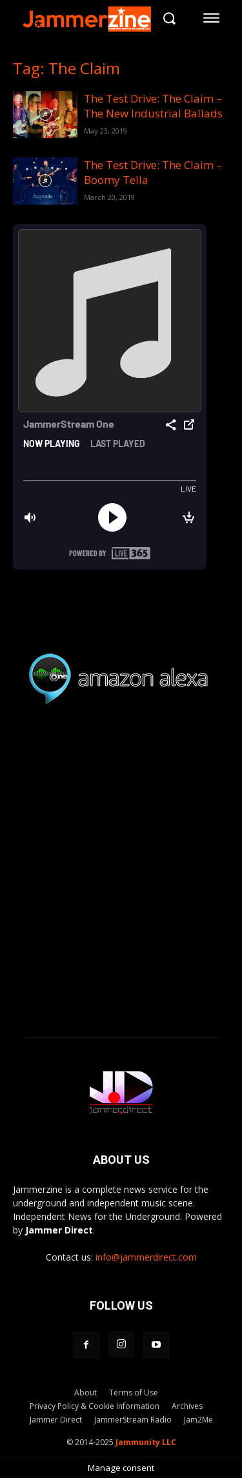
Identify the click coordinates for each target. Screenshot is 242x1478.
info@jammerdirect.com (146, 1257)
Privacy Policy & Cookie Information (94, 1406)
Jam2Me (198, 1419)
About (85, 1392)
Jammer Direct (56, 1419)
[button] (169, 17)
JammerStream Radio (133, 1419)
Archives (187, 1406)
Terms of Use (133, 1392)
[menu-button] (211, 18)
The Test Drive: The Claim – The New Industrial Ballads (153, 106)
